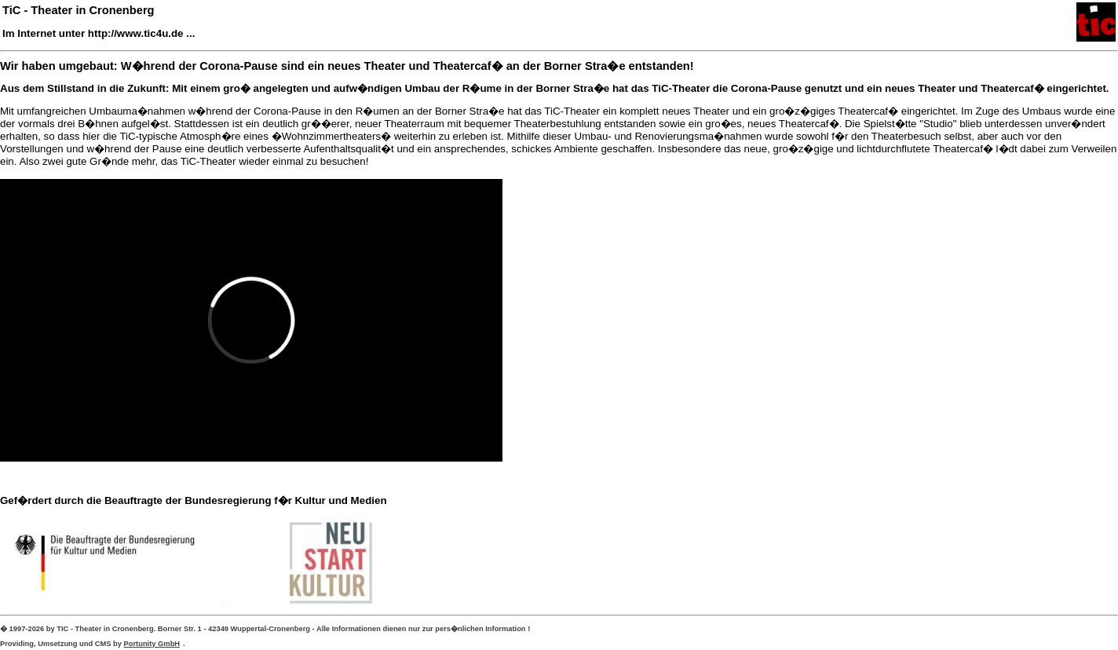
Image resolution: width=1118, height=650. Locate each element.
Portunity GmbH (152, 644)
